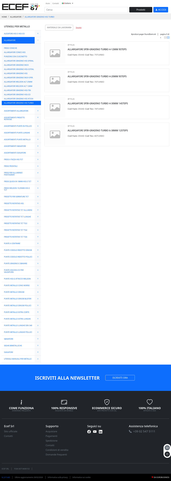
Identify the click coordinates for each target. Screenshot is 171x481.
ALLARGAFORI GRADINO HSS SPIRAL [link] (19, 61)
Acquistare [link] (51, 431)
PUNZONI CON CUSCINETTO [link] (15, 56)
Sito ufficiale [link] (10, 431)
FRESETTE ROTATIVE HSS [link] (14, 203)
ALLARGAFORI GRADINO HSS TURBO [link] (39, 17)
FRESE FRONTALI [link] (10, 166)
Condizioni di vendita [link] (57, 449)
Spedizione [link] (51, 440)
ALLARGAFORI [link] (16, 17)
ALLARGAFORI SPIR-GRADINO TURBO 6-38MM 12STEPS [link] (98, 130)
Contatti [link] (55, 3)
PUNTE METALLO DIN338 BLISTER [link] (17, 298)
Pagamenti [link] (51, 436)
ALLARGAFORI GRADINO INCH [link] (16, 65)
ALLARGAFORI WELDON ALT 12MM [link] (18, 86)
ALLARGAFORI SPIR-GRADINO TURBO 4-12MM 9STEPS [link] (97, 49)
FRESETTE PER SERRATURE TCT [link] (16, 196)
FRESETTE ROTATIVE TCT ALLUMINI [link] (18, 210)
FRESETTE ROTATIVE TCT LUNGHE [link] (17, 216)
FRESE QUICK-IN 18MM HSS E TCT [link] (17, 181)
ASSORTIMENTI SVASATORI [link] (15, 153)
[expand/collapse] (38, 33)
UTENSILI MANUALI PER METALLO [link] (17, 359)
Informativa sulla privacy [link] (58, 477)
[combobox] (59, 27)
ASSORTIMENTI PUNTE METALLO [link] (17, 139)
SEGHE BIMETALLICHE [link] (13, 345)
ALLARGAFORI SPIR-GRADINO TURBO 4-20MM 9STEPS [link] (97, 76)
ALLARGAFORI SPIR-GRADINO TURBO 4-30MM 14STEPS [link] (98, 103)
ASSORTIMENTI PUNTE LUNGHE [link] (17, 132)
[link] (21, 6)
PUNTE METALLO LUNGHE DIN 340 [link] (18, 325)
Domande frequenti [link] (56, 454)
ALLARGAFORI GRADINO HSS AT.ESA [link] (18, 98)
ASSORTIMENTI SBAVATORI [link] (15, 146)
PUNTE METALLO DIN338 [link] (14, 292)
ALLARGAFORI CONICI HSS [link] (15, 52)
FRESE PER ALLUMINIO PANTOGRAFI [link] (13, 174)
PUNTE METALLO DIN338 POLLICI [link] (17, 305)
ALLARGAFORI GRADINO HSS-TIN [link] (17, 90)
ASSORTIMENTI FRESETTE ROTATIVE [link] (14, 118)
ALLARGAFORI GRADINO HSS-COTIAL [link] (19, 69)
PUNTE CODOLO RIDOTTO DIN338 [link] (18, 250)
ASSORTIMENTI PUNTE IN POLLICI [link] (18, 126)
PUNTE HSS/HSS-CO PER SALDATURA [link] (14, 271)
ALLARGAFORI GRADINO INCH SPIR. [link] (18, 77)
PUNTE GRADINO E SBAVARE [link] (15, 263)
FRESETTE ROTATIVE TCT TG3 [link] (15, 223)
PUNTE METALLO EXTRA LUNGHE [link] (17, 319)
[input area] (86, 9)
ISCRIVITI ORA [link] (120, 377)
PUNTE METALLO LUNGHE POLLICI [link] (18, 332)
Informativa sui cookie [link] (81, 477)
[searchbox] (71, 31)
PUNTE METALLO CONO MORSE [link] (17, 285)
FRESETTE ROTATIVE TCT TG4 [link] (15, 230)
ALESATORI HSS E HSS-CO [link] (14, 33)
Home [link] (4, 17)
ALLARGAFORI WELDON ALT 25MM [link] (18, 82)
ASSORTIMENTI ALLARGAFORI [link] (16, 111)
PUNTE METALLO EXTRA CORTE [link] (16, 312)
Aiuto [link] (48, 3)
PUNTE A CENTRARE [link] (12, 243)
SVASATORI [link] (8, 352)
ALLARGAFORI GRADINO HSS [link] (15, 73)
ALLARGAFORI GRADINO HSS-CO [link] (17, 94)
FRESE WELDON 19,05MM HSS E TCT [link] (17, 189)
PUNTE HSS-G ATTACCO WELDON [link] (17, 279)
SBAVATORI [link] (8, 339)
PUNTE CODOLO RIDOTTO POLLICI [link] (18, 257)
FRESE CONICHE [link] (10, 48)
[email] (167, 447)
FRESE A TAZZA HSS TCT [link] (13, 159)
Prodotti (140, 9)
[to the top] (167, 454)
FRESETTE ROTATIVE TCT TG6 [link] (15, 237)
